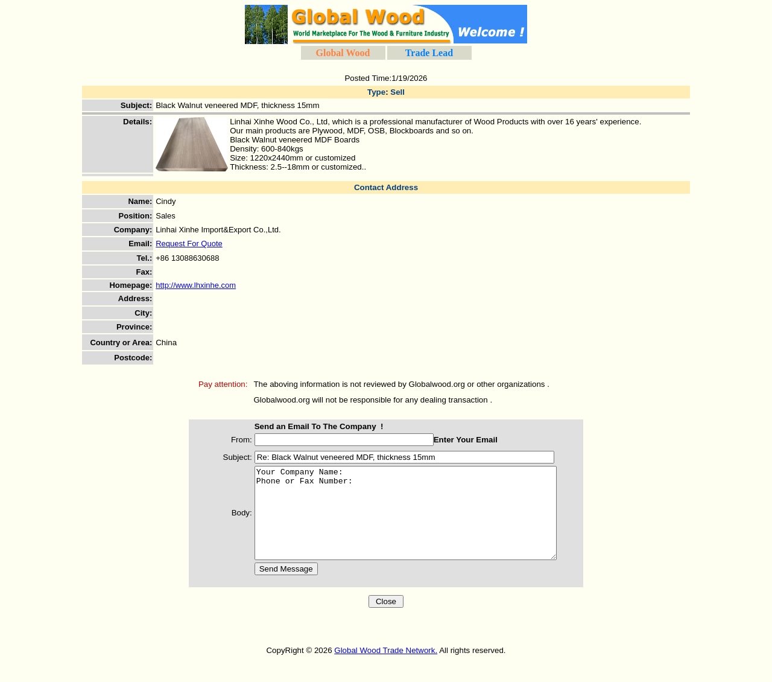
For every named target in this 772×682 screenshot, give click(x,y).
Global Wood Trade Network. (385, 668)
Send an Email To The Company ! (307, 426)
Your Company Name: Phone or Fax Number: (411, 522)
